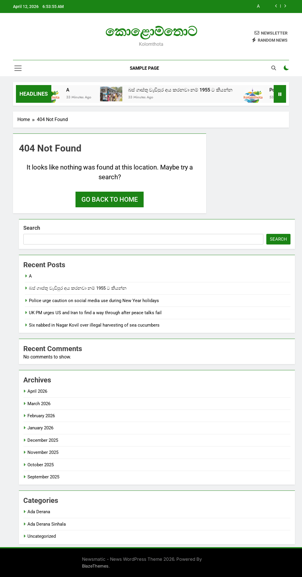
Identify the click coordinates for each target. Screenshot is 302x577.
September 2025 (43, 477)
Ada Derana (38, 511)
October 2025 (40, 464)
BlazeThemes (95, 565)
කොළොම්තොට (151, 31)
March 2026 (38, 403)
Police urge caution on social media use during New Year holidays (94, 300)
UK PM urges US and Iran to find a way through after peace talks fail (95, 312)
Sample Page (144, 68)
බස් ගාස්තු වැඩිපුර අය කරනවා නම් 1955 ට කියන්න (187, 90)
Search (31, 228)
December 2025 (42, 440)
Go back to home (109, 199)
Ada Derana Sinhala (46, 524)
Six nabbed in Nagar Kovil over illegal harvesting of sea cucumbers (94, 325)
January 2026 (40, 428)
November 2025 (42, 452)
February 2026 (41, 415)
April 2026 (37, 391)
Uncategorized (41, 536)
